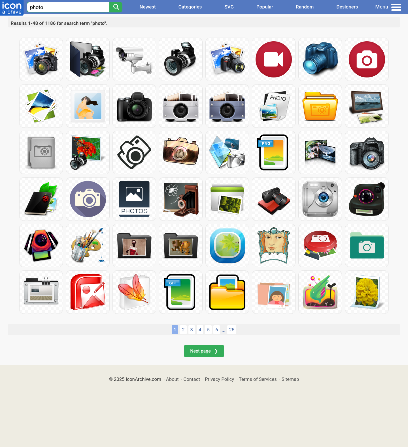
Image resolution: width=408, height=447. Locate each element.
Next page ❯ (204, 351)
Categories (190, 7)
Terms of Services (258, 379)
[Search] (115, 7)
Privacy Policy (219, 379)
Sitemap (290, 379)
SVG (229, 7)
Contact (191, 379)
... (223, 330)
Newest (147, 7)
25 (232, 329)
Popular (264, 7)
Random (305, 7)
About (172, 379)
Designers (347, 7)
